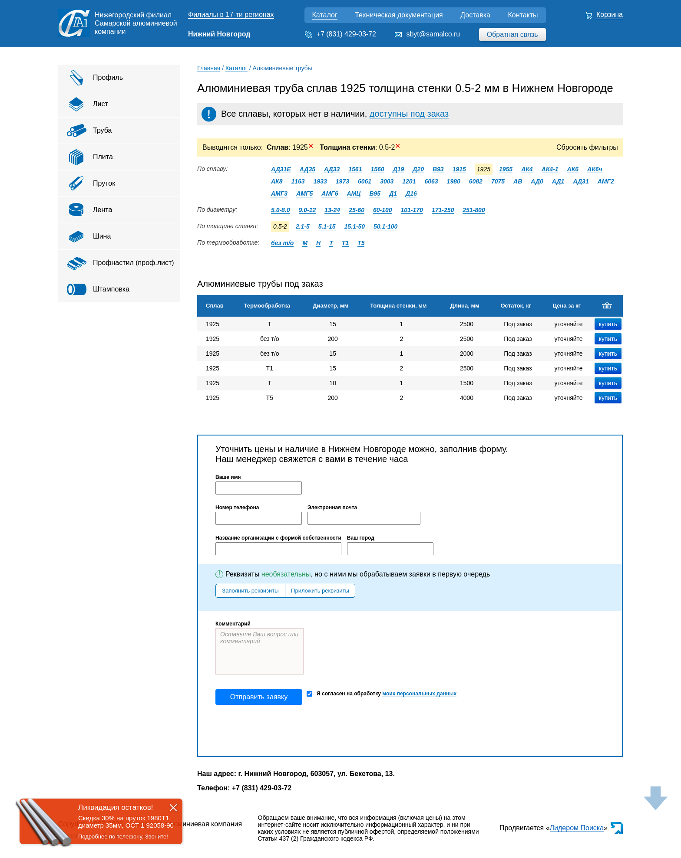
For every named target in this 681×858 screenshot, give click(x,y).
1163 (298, 181)
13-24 (332, 209)
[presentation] (281, 730)
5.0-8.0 (280, 209)
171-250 (443, 209)
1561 (355, 169)
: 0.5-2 (359, 147)
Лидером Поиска (577, 828)
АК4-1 (550, 169)
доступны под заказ (409, 113)
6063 (431, 181)
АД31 (580, 181)
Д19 (398, 169)
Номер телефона (237, 507)
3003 (386, 181)
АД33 (332, 169)
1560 (377, 169)
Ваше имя (228, 477)
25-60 (356, 209)
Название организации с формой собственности (278, 538)
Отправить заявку (259, 697)
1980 (453, 181)
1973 (342, 181)
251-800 (474, 209)
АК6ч (594, 169)
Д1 (393, 193)
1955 (505, 169)
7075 (498, 181)
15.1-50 (354, 226)
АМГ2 (606, 181)
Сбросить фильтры (587, 147)
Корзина (609, 14)
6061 (364, 181)
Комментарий (233, 624)
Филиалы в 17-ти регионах (231, 14)
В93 (438, 169)
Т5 (360, 242)
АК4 (527, 169)
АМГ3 (279, 193)
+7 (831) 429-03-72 (346, 34)
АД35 (307, 169)
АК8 (277, 181)
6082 (476, 181)
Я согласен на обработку (381, 694)
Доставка (475, 15)
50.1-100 (385, 226)
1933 (320, 181)
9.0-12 (307, 209)
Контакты (523, 15)
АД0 (537, 181)
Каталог (324, 15)
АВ (517, 181)
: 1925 (290, 147)
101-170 (412, 209)
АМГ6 (329, 193)
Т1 (345, 242)
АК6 (573, 169)
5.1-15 (327, 226)
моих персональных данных (419, 694)
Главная (208, 68)
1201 (409, 181)
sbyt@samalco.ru (433, 34)
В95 (374, 193)
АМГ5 (304, 193)
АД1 (558, 181)
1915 (459, 169)
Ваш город (360, 538)
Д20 (418, 169)
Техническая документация (399, 15)
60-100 (382, 209)
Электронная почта (332, 507)
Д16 (411, 193)
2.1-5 (303, 226)
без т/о (282, 242)
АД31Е (281, 169)
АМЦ (353, 193)
